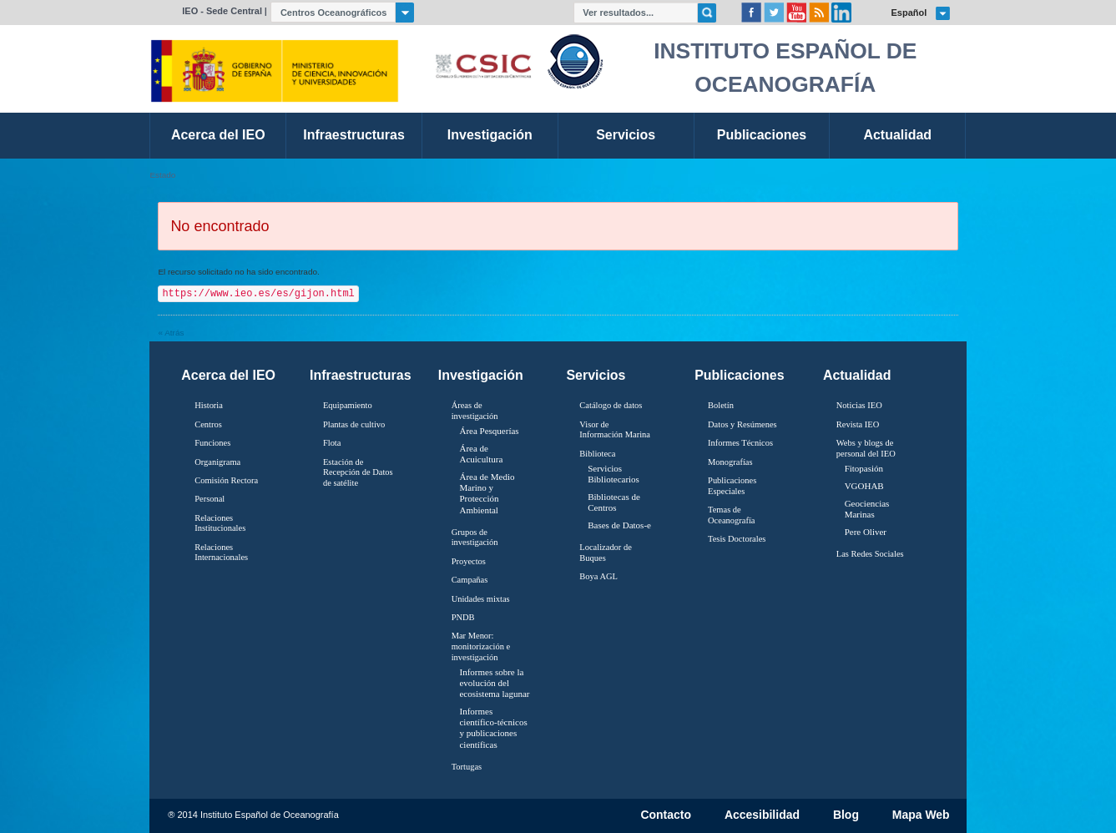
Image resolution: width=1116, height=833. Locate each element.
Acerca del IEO (228, 375)
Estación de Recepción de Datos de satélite (358, 472)
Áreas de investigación (475, 411)
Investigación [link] (490, 135)
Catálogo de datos (610, 405)
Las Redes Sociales (870, 553)
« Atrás (171, 332)
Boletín (721, 405)
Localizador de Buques (605, 553)
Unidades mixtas (481, 598)
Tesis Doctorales (736, 538)
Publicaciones (739, 375)
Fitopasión (864, 468)
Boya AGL (598, 576)
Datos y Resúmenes (742, 424)
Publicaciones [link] (761, 135)
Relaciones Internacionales (221, 553)
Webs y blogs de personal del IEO (866, 448)
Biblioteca (597, 453)
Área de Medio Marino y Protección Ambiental (486, 493)
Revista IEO (857, 424)
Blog (846, 815)
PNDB (463, 617)
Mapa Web (921, 815)
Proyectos (469, 561)
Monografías (730, 462)
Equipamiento (347, 405)
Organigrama (217, 462)
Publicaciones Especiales (732, 486)
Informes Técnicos (740, 442)
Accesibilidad (762, 815)
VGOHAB (864, 486)
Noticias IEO (859, 405)
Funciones (212, 442)
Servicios (595, 375)
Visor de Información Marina (614, 430)
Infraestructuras (361, 375)
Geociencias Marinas (867, 508)
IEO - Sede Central (222, 11)
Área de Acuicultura (480, 453)
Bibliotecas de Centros (614, 502)
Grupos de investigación (475, 538)
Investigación (480, 375)
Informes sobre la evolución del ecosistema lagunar (494, 683)
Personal (209, 498)
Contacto (665, 815)
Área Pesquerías (488, 431)
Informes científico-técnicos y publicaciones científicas (493, 728)
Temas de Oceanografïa (731, 515)
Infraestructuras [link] (354, 135)
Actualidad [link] (897, 135)
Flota (332, 442)
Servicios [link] (625, 135)
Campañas (470, 579)
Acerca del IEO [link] (218, 135)
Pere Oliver (865, 532)
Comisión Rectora (226, 480)
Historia (208, 405)
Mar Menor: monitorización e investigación (481, 646)
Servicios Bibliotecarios (613, 473)
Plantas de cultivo (354, 424)
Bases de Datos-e (619, 525)
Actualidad (857, 375)
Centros (208, 424)
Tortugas (467, 766)
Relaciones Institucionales (219, 523)
